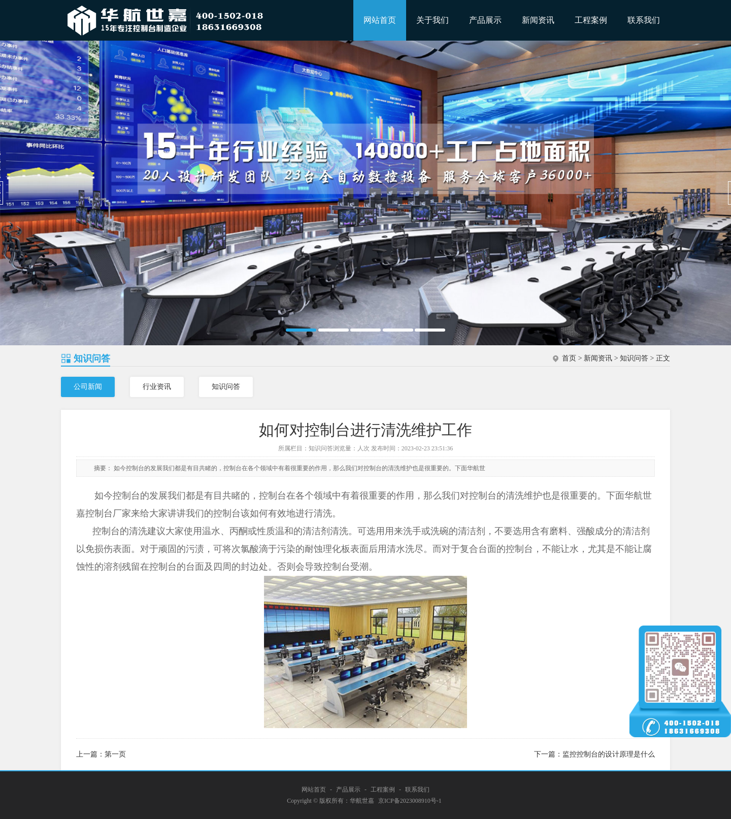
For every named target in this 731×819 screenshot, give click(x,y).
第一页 (115, 754)
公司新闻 (88, 386)
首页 (569, 358)
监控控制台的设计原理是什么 (608, 754)
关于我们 (432, 20)
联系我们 (643, 20)
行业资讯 (157, 386)
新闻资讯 (538, 20)
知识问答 (634, 358)
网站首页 (379, 20)
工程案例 (591, 20)
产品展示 (485, 20)
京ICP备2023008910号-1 (410, 800)
